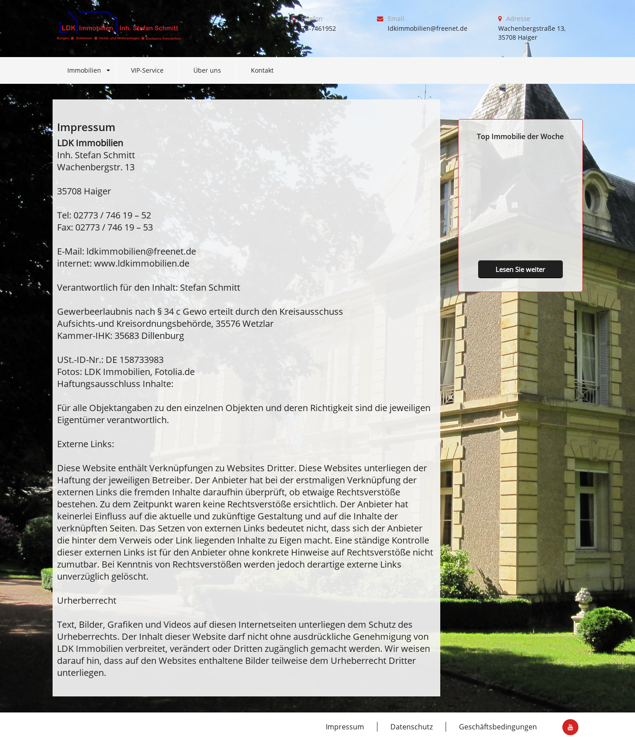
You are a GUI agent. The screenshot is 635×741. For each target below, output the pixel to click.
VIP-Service (147, 70)
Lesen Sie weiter (520, 269)
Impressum (345, 727)
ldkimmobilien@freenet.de (427, 28)
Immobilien (84, 70)
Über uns (207, 70)
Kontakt (262, 70)
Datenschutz (411, 727)
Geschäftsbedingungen (498, 727)
